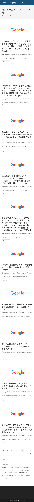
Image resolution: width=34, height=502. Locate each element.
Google (30, 54)
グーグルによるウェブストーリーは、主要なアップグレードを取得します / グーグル (16, 346)
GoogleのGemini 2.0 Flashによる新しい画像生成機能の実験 (14, 472)
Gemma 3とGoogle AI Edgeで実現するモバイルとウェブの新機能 (16, 475)
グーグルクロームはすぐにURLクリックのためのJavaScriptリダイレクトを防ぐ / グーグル (16, 386)
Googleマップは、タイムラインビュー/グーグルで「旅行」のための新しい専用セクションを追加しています (17, 136)
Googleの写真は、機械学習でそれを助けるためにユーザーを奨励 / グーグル (17, 306)
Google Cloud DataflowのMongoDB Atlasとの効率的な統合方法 (15, 470)
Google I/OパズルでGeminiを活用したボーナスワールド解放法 (15, 467)
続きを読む (6, 62)
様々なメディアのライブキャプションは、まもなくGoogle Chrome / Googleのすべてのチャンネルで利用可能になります (17, 428)
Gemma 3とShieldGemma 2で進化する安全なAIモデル (13, 478)
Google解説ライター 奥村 (9, 54)
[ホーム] (2, 15)
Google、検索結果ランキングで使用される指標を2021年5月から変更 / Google (17, 267)
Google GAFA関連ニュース (12, 2)
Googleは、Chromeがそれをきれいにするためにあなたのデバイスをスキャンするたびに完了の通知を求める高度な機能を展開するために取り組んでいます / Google (17, 91)
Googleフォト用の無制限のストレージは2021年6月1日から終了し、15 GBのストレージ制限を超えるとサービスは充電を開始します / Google (17, 179)
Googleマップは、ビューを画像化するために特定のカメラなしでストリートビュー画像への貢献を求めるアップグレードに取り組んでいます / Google (17, 46)
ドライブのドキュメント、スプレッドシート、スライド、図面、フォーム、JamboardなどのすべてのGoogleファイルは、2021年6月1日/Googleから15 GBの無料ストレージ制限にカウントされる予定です (17, 224)
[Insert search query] (17, 459)
